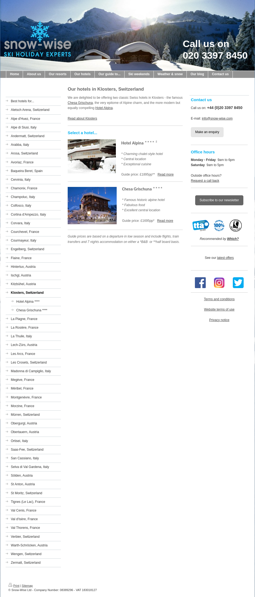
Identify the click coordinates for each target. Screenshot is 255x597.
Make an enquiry (207, 132)
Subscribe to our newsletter (219, 200)
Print (13, 585)
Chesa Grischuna (80, 103)
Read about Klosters (82, 118)
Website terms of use (219, 309)
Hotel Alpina (104, 108)
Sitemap (27, 585)
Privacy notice (219, 320)
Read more (166, 174)
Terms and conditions (219, 299)
